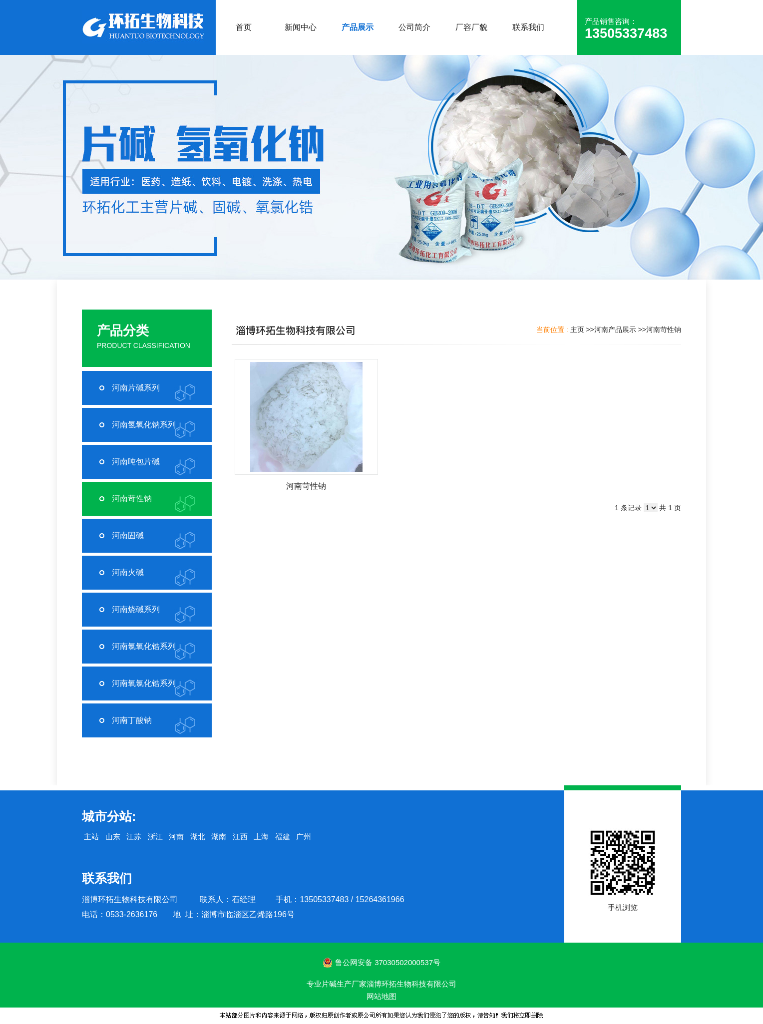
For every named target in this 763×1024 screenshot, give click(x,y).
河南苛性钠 (663, 330)
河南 (176, 836)
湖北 (197, 836)
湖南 (218, 836)
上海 (261, 836)
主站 (90, 836)
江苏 (133, 836)
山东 (112, 836)
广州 (303, 836)
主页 (577, 330)
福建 (282, 836)
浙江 (155, 836)
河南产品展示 (615, 330)
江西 (240, 836)
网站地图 (381, 996)
